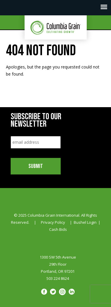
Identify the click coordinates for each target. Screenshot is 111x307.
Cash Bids (58, 229)
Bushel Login (85, 222)
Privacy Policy (53, 222)
